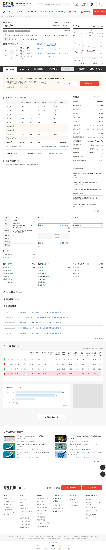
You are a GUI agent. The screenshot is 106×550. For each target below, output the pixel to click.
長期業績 (52, 69)
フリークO (18, 369)
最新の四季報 (10, 69)
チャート (84, 4)
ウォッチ (92, 4)
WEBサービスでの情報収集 (44, 537)
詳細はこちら (92, 83)
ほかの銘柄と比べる (50, 417)
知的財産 (76, 537)
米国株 (73, 12)
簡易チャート (85, 63)
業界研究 (60, 12)
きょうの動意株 (85, 441)
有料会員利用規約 (68, 539)
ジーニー (18, 364)
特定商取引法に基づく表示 (90, 537)
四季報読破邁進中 (85, 449)
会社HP (66, 31)
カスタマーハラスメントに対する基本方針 (31, 539)
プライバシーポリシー (63, 537)
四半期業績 (38, 69)
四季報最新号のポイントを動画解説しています (26, 3)
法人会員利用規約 (82, 539)
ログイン (99, 4)
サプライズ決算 (33, 449)
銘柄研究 (32, 12)
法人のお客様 (93, 488)
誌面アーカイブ (95, 69)
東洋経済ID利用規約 (53, 539)
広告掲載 (30, 537)
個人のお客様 (73, 488)
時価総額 (10, 387)
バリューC (18, 359)
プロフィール (24, 69)
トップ (6, 12)
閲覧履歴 (77, 4)
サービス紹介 (20, 537)
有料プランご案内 (99, 12)
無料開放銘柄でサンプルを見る (17, 87)
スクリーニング (46, 12)
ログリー (17, 16)
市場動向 (31, 441)
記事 (20, 12)
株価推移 (82, 69)
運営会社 (10, 537)
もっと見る (97, 97)
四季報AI (86, 12)
